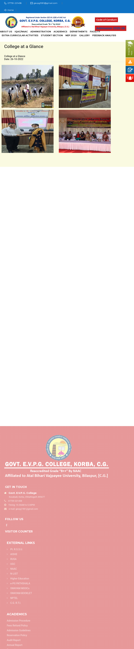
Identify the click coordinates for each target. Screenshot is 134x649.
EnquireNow (130, 51)
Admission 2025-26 (110, 28)
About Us (6, 32)
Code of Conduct (106, 19)
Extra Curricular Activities (20, 35)
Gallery (84, 35)
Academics (60, 32)
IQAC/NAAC (21, 32)
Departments (78, 32)
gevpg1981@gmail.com (45, 3)
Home (9, 10)
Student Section (52, 35)
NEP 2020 (71, 35)
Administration (40, 32)
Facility (95, 32)
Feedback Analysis (104, 35)
